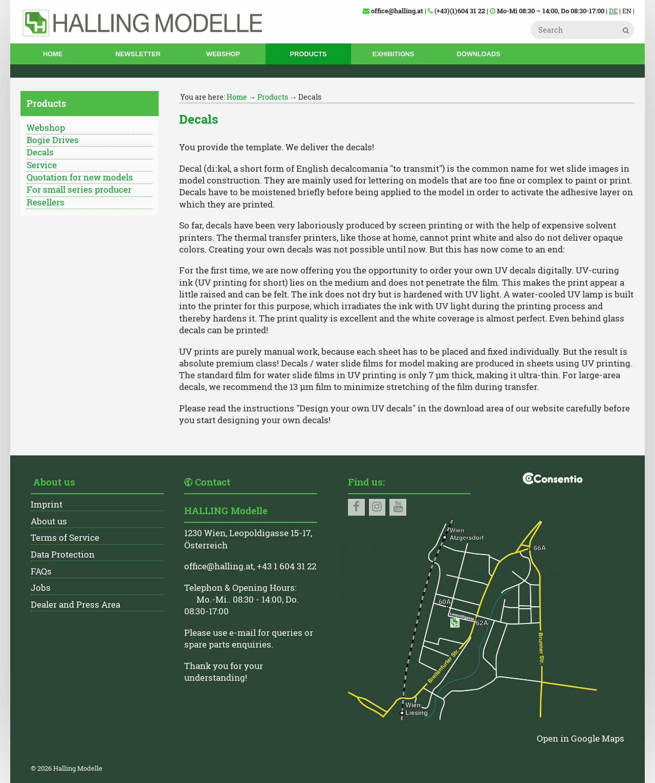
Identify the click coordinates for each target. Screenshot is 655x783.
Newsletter (138, 54)
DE (613, 11)
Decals (40, 152)
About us (49, 521)
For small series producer (79, 189)
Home (52, 54)
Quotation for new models (80, 177)
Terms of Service (65, 537)
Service (42, 165)
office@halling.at (218, 566)
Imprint (46, 504)
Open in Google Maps (580, 738)
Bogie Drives (53, 140)
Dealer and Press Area (75, 604)
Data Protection (63, 554)
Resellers (45, 202)
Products (308, 54)
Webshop (223, 54)
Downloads (478, 54)
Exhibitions (393, 54)
